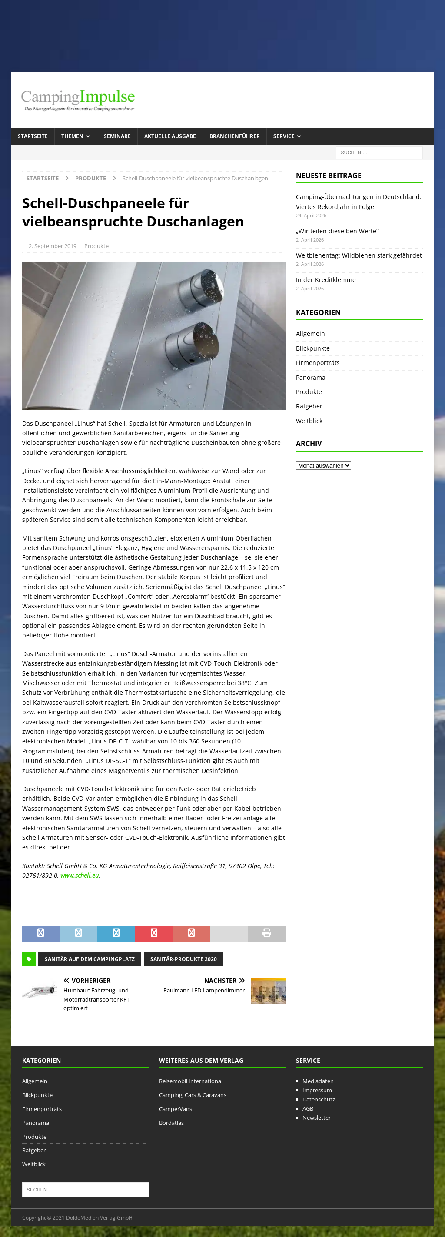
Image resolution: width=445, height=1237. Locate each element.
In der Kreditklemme (326, 279)
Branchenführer (234, 136)
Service (284, 136)
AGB (307, 1108)
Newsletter (316, 1117)
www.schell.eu (79, 875)
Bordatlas (171, 1123)
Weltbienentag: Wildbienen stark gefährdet (359, 255)
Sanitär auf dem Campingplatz (90, 959)
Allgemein (310, 333)
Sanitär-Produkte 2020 (183, 959)
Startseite (33, 136)
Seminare (117, 136)
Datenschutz (318, 1099)
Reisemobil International (190, 1081)
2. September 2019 (52, 246)
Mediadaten (318, 1081)
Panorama (310, 377)
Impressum (317, 1090)
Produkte (96, 246)
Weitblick (309, 421)
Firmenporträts (318, 362)
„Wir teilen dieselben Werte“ (337, 231)
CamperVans (175, 1109)
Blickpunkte (313, 348)
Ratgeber (309, 406)
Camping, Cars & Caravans (192, 1095)
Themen (72, 136)
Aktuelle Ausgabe (170, 136)
